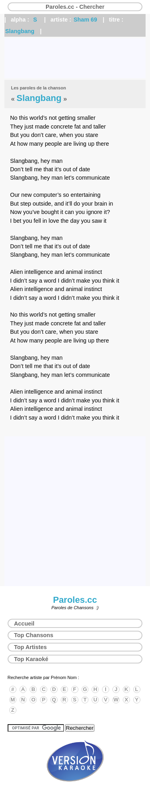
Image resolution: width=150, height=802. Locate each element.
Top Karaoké (31, 659)
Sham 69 (85, 19)
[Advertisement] (75, 58)
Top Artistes (30, 647)
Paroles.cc (75, 600)
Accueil (24, 623)
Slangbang (19, 31)
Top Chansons (33, 635)
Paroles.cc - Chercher (75, 7)
